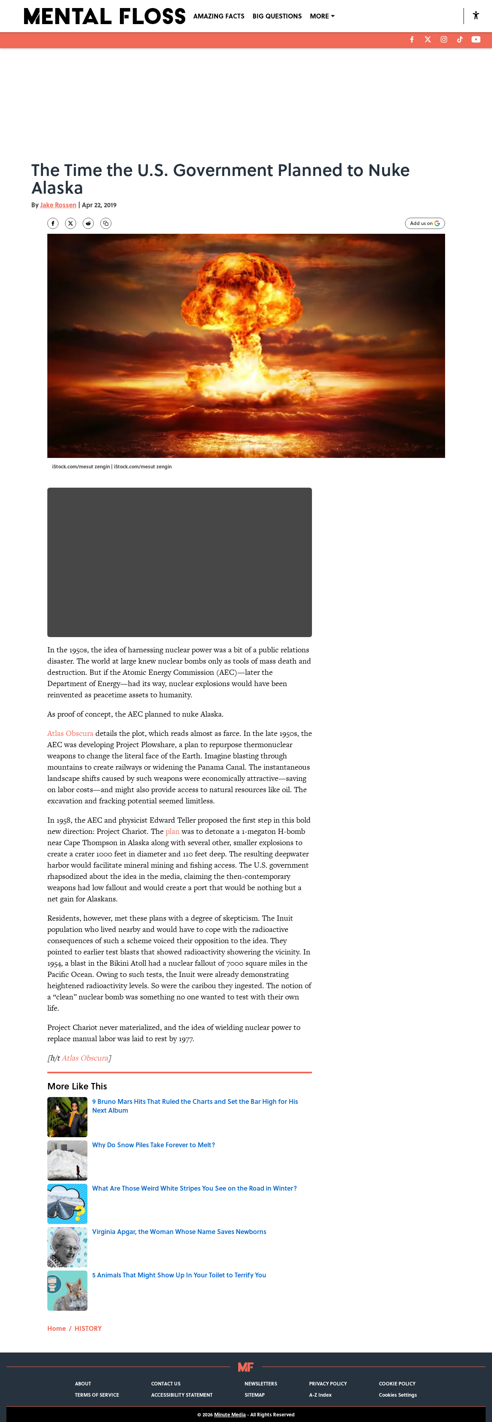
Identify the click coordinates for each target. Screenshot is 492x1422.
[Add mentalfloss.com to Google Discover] (425, 223)
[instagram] (444, 39)
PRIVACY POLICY (328, 1383)
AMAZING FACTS (219, 15)
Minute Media (230, 1414)
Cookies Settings (398, 1394)
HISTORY (88, 1328)
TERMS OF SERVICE (97, 1394)
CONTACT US (165, 1383)
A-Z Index (320, 1394)
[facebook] (412, 39)
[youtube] (476, 39)
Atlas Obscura (70, 733)
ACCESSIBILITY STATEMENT (182, 1394)
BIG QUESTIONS (277, 15)
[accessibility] (476, 15)
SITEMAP (255, 1394)
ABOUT (83, 1383)
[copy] (105, 223)
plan (173, 831)
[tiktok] (460, 39)
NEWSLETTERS (261, 1383)
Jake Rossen (58, 204)
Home (56, 1328)
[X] (428, 39)
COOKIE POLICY (397, 1383)
